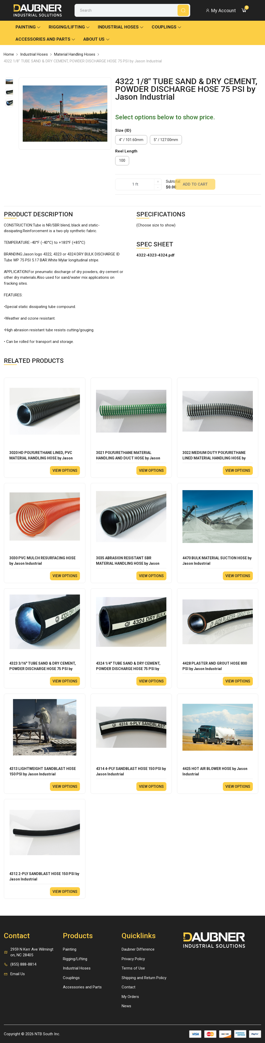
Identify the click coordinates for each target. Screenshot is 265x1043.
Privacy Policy (133, 959)
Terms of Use (133, 968)
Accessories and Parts (46, 39)
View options (65, 470)
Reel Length (126, 151)
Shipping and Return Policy (144, 977)
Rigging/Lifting (69, 27)
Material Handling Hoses (74, 54)
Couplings (167, 27)
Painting (28, 27)
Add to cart (195, 184)
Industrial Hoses (121, 27)
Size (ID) (123, 130)
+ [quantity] (158, 181)
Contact (128, 987)
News (126, 1006)
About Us (96, 39)
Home (9, 54)
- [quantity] (158, 187)
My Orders (130, 996)
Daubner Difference (138, 949)
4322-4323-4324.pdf (155, 255)
